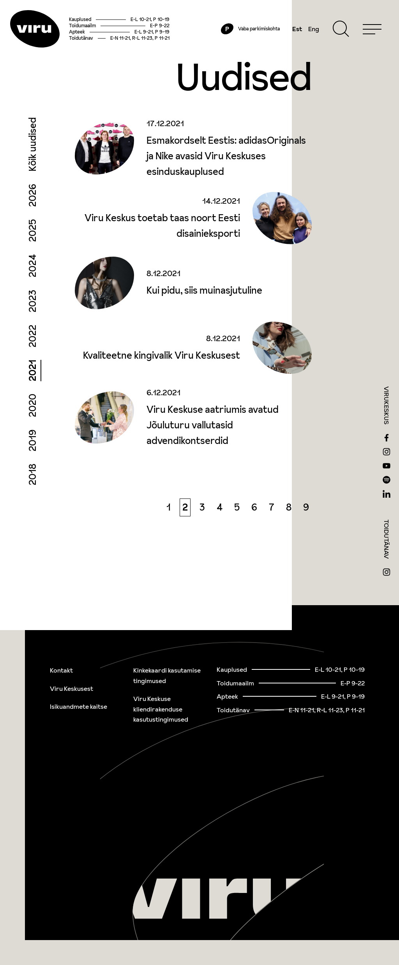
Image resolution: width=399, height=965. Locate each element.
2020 (32, 419)
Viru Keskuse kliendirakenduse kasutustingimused (160, 709)
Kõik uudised (32, 158)
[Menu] (364, 35)
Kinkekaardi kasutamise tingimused (167, 675)
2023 (32, 314)
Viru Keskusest (71, 688)
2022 (32, 349)
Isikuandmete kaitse (78, 706)
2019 (32, 454)
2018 (32, 488)
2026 (32, 208)
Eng (306, 36)
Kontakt (61, 670)
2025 (32, 244)
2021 (32, 384)
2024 (32, 279)
